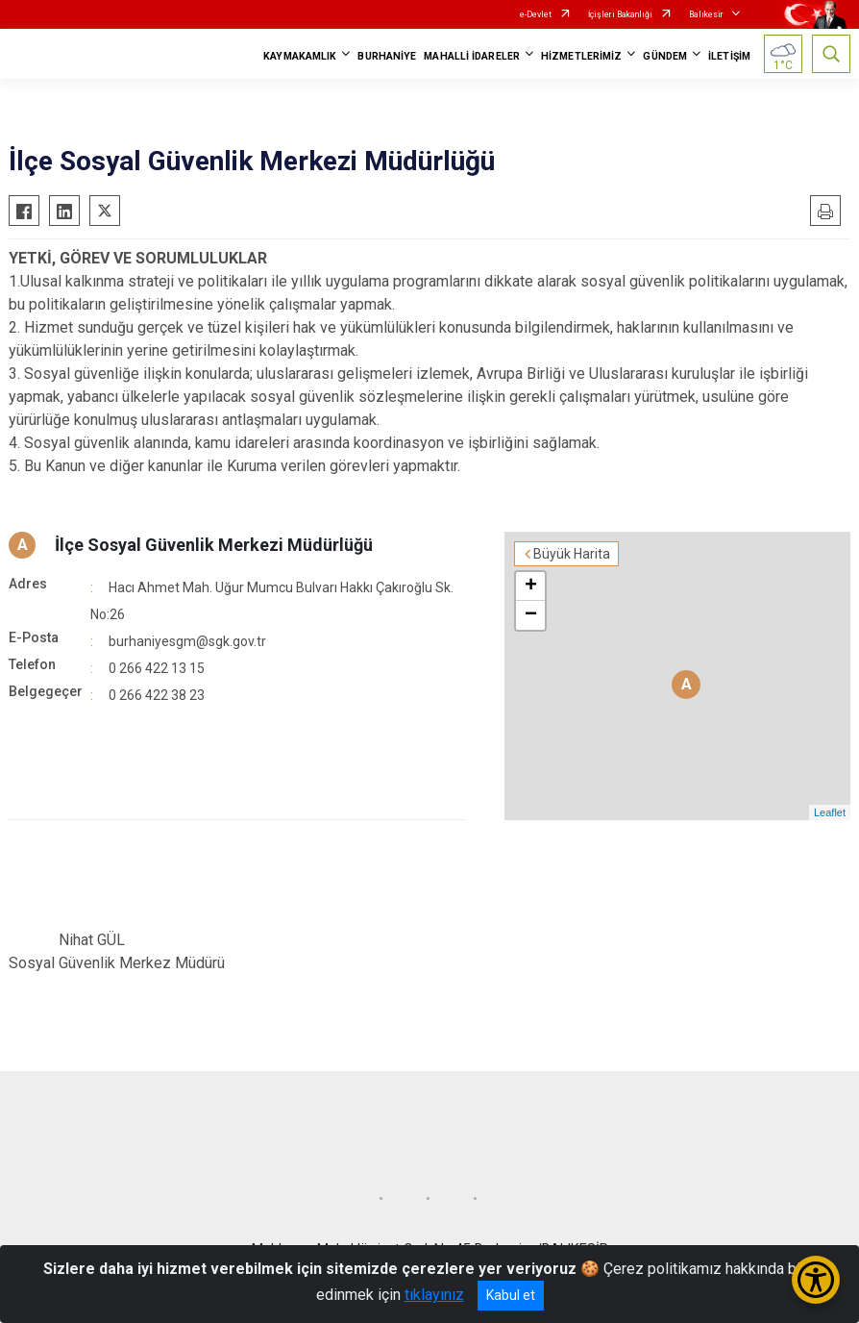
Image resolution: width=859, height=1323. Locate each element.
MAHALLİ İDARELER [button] (472, 56)
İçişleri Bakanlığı (620, 14)
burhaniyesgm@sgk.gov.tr (187, 641)
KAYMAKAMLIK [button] (299, 56)
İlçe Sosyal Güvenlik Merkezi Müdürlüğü (214, 545)
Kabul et (510, 1295)
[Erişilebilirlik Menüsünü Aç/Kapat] (816, 1280)
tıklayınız (434, 1295)
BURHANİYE (386, 56)
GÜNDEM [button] (665, 56)
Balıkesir (706, 14)
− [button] (531, 615)
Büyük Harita (571, 554)
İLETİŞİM (729, 56)
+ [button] (531, 586)
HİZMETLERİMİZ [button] (581, 56)
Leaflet (830, 812)
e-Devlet (536, 14)
